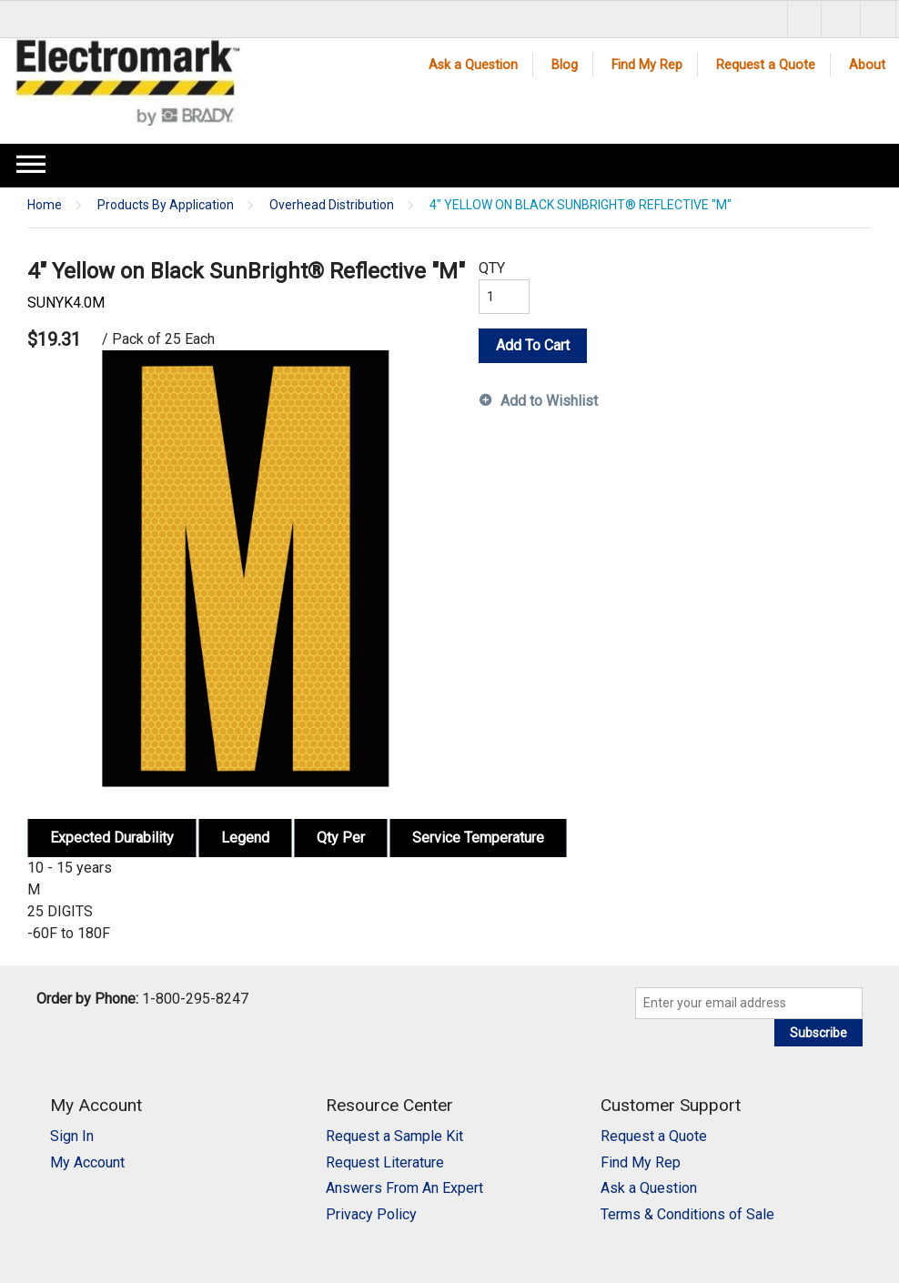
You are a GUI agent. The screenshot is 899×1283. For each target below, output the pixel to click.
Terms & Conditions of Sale (687, 1214)
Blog (564, 65)
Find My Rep (646, 65)
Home (44, 205)
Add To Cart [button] (533, 345)
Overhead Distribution (331, 205)
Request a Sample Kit (394, 1136)
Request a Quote (765, 65)
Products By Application (165, 205)
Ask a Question (473, 65)
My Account (87, 1162)
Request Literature (385, 1162)
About (867, 65)
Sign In (72, 1136)
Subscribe (818, 1032)
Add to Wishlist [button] (549, 400)
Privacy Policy (371, 1214)
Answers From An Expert (404, 1188)
